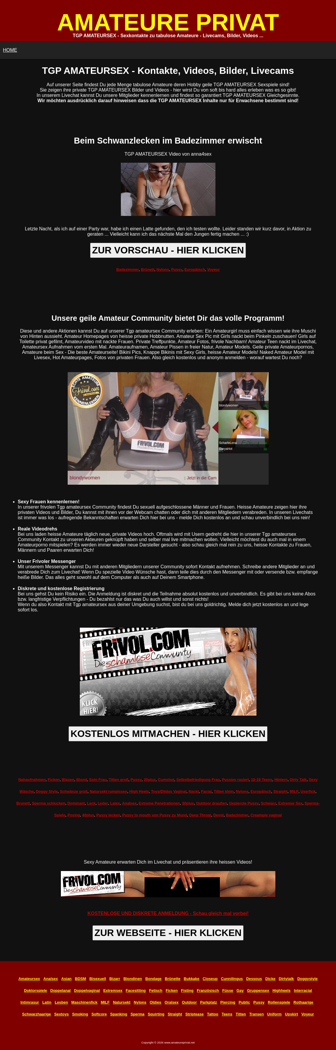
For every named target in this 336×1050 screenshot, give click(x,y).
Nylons (162, 269)
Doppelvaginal (87, 990)
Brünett (148, 269)
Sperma (138, 1014)
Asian (66, 978)
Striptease (194, 1014)
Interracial (303, 990)
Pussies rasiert (235, 779)
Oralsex (171, 1002)
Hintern (281, 779)
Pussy (176, 269)
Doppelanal (60, 990)
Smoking (80, 1014)
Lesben (61, 1002)
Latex (115, 803)
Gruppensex (258, 990)
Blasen (68, 779)
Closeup (210, 978)
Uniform (274, 1014)
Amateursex (29, 978)
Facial (206, 791)
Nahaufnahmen (32, 779)
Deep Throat (200, 815)
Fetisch (155, 990)
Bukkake (191, 978)
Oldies (155, 1002)
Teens (227, 1014)
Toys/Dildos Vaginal (168, 791)
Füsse (227, 990)
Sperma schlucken (48, 803)
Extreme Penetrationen (159, 803)
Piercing (228, 1002)
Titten (241, 1014)
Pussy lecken (108, 815)
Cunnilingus (232, 978)
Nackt (194, 791)
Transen (256, 1014)
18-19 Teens (261, 779)
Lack (91, 803)
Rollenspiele (279, 1002)
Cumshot (166, 779)
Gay (240, 990)
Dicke (270, 978)
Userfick (308, 791)
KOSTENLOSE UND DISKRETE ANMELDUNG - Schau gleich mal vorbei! (168, 913)
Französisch (208, 990)
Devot (218, 815)
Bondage (153, 978)
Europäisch (194, 269)
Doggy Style (47, 791)
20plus (150, 779)
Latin (46, 1002)
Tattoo (212, 1014)
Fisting (187, 990)
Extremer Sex (290, 803)
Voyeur (213, 269)
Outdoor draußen (211, 803)
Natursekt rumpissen (108, 791)
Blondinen (133, 978)
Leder (103, 803)
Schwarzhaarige (36, 1014)
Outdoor (189, 1002)
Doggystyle (307, 978)
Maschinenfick (84, 1002)
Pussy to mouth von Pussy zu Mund (154, 815)
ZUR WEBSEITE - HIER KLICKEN (168, 932)
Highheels (281, 990)
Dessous (254, 978)
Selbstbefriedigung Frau (198, 779)
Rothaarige (303, 1002)
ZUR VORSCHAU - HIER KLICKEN (168, 250)
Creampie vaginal (266, 815)
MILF (294, 791)
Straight (280, 791)
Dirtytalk (286, 978)
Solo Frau (98, 779)
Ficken (54, 779)
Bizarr (114, 978)
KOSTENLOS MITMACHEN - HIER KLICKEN (168, 733)
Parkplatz (208, 1002)
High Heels (139, 791)
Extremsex (112, 990)
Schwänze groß (73, 791)
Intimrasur (29, 1002)
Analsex (129, 803)
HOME (10, 50)
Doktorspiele (35, 990)
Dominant (76, 803)
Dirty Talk (298, 779)
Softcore (99, 1014)
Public (244, 1002)
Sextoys (61, 1014)
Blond (81, 779)
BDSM (80, 978)
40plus (88, 815)
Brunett (23, 803)
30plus (188, 803)
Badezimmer (127, 269)
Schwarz (268, 803)
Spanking (118, 1014)
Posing (73, 815)
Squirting (156, 1014)
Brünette (173, 978)
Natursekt (121, 1002)
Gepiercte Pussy (244, 803)
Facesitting (136, 990)
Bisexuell (98, 978)
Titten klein (224, 791)
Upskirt (291, 1014)
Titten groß (119, 779)
